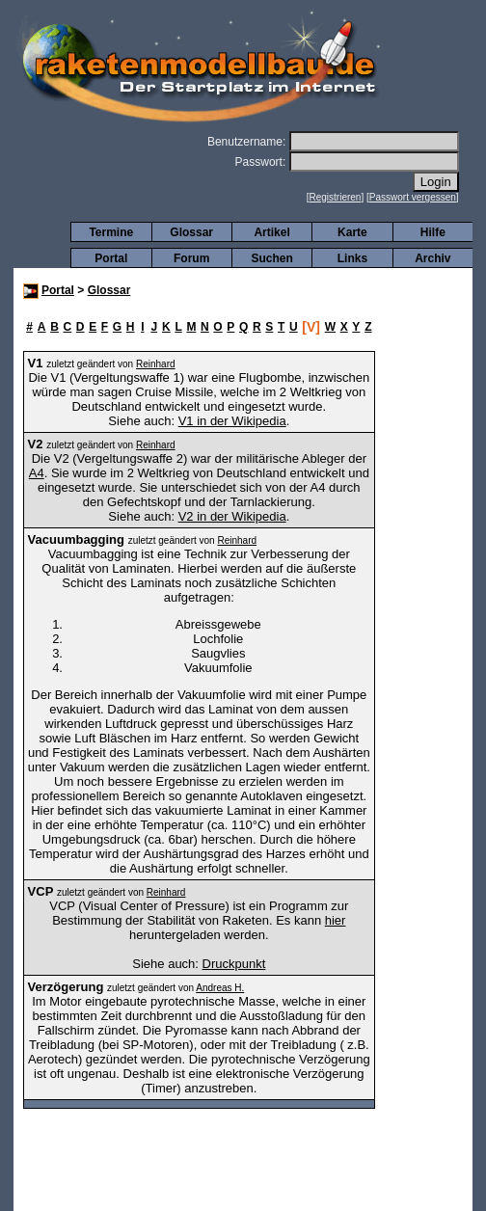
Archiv (432, 258)
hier (335, 920)
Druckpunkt (234, 963)
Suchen (271, 258)
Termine (111, 232)
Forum (191, 258)
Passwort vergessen (412, 197)
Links (352, 258)
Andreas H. (220, 987)
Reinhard (156, 364)
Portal (110, 258)
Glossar (191, 232)
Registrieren (336, 197)
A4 (36, 473)
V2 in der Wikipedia (232, 516)
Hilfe (433, 232)
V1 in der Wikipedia (232, 421)
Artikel (271, 232)
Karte (352, 232)
